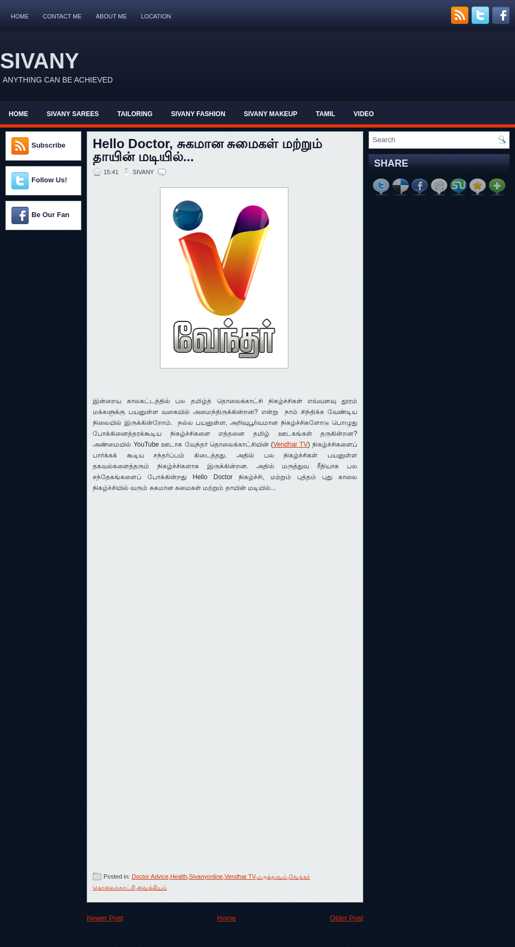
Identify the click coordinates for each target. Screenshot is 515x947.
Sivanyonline (206, 876)
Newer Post (105, 918)
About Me (111, 16)
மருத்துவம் (272, 876)
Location (156, 16)
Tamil (326, 114)
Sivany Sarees (73, 114)
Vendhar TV (290, 444)
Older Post (346, 918)
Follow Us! (49, 180)
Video (363, 114)
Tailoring (134, 114)
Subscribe (48, 145)
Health (179, 876)
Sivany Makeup (271, 114)
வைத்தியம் (152, 887)
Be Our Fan (50, 215)
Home (20, 16)
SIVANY (39, 61)
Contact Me (62, 16)
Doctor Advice (150, 876)
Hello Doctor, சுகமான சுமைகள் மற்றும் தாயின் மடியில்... (207, 150)
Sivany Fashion (198, 114)
